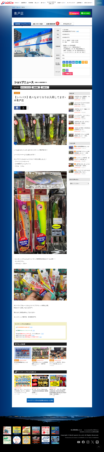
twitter (92, 442)
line (97, 442)
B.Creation (75, 437)
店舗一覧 (18, 7)
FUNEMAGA (95, 437)
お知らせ (45, 87)
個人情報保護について (76, 430)
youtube (78, 442)
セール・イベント (25, 87)
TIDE (89, 437)
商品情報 (36, 87)
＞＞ (42, 333)
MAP (77, 31)
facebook (83, 442)
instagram (87, 442)
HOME (13, 7)
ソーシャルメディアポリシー (91, 430)
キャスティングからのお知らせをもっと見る (40, 400)
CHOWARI (81, 437)
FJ (86, 437)
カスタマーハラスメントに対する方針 (89, 431)
